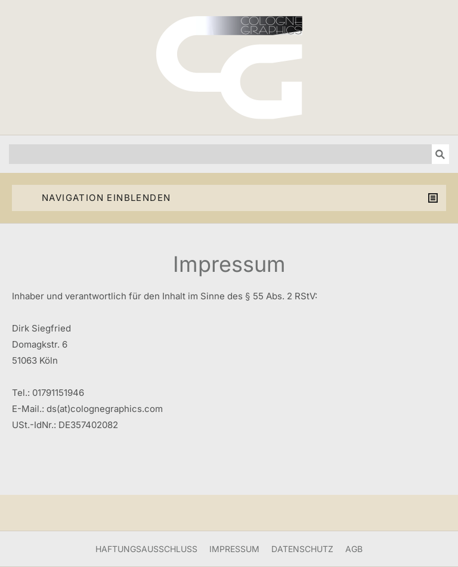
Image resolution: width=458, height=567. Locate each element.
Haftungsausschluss (146, 549)
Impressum (234, 549)
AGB (354, 549)
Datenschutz (302, 549)
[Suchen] (220, 154)
